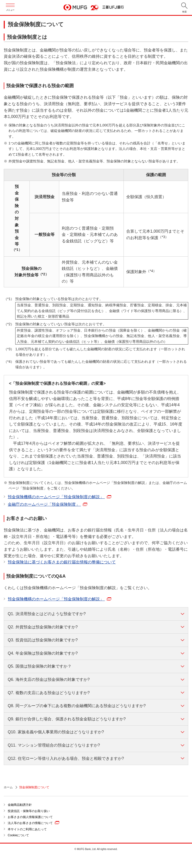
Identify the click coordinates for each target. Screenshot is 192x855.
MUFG (75, 7)
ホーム (8, 787)
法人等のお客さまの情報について (33, 823)
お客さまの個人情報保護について (30, 817)
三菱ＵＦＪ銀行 (113, 7)
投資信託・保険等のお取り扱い (29, 811)
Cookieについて (18, 835)
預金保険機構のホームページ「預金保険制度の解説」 (59, 497)
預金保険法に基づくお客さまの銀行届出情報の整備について (62, 562)
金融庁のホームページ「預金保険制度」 (47, 504)
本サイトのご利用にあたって (27, 829)
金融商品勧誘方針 (20, 805)
